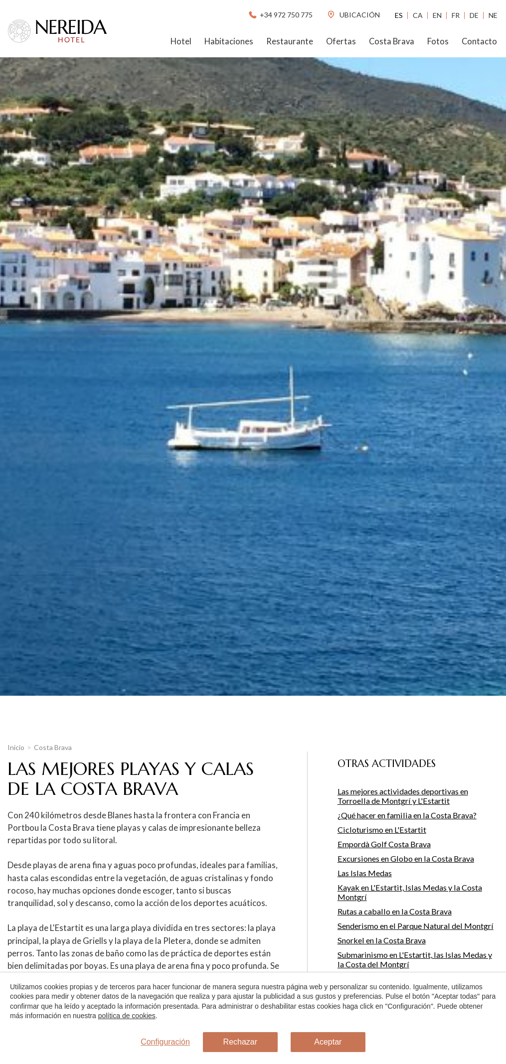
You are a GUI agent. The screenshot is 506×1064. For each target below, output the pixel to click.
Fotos (438, 41)
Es (399, 15)
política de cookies (127, 1016)
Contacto (479, 41)
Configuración (165, 1042)
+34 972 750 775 (280, 14)
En (437, 15)
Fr (456, 15)
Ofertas (341, 41)
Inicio (15, 747)
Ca (418, 15)
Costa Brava (391, 41)
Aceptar (327, 1042)
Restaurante (289, 41)
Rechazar (240, 1042)
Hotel (180, 41)
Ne (493, 15)
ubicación (353, 14)
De (474, 15)
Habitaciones (228, 41)
